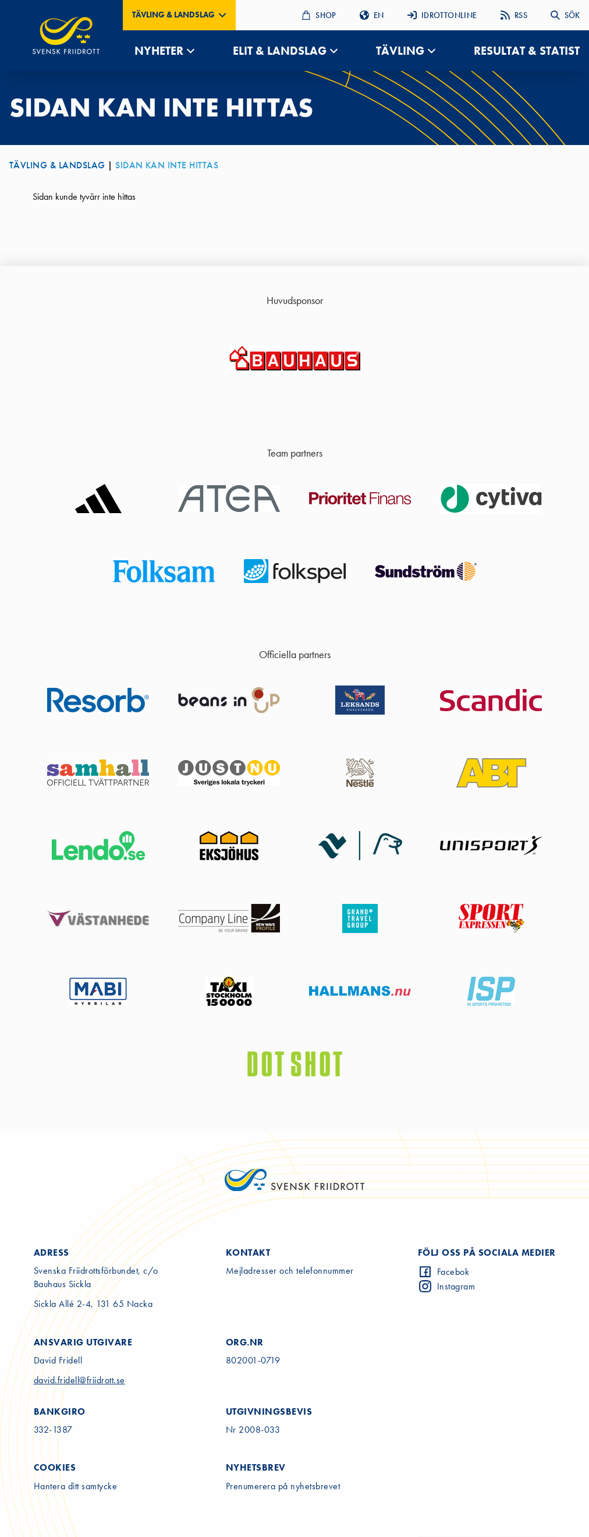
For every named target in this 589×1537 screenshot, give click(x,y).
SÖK (565, 15)
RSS (514, 15)
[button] (179, 15)
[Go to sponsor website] (294, 358)
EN (372, 15)
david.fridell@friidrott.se (79, 1380)
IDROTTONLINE (442, 15)
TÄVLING (400, 50)
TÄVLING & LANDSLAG (57, 165)
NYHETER (158, 50)
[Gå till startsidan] (66, 35)
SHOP (318, 15)
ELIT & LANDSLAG (280, 50)
